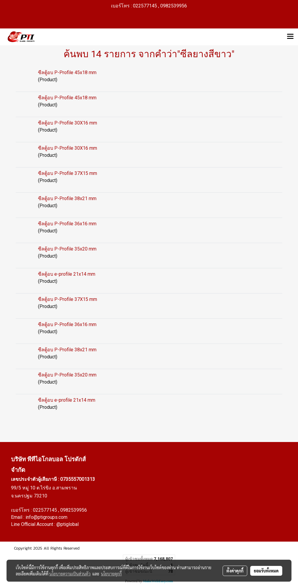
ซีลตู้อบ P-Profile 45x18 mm (67, 72)
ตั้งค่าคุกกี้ (234, 570)
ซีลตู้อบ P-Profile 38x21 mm (67, 198)
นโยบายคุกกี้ (111, 573)
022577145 (45, 510)
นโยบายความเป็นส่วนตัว (70, 573)
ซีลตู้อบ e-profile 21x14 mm (66, 274)
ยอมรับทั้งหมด (266, 570)
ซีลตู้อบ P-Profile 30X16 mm (67, 123)
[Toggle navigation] (290, 36)
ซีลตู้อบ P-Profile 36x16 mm (67, 223)
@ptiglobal (67, 524)
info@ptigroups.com (46, 517)
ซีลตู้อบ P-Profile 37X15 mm (67, 173)
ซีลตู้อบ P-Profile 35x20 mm (67, 249)
